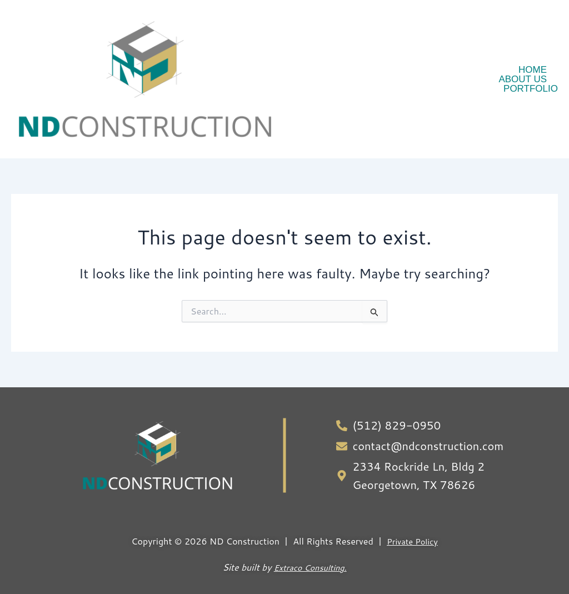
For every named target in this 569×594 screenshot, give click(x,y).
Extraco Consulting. (310, 554)
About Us (522, 79)
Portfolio (530, 88)
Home (532, 69)
